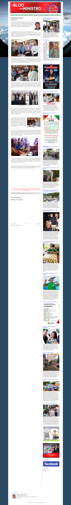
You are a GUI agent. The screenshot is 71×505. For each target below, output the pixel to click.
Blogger (42, 502)
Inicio (26, 223)
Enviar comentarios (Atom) (17, 225)
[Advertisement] (49, 479)
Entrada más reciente (13, 223)
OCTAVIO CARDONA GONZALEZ (23, 494)
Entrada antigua (38, 223)
